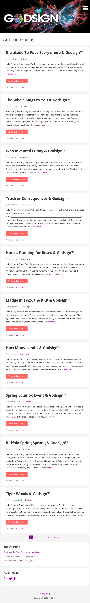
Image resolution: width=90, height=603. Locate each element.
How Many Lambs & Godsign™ (33, 347)
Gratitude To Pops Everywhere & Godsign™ (44, 52)
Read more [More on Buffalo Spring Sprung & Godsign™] (46, 467)
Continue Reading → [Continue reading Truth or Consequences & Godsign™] (17, 233)
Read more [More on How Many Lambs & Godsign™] (68, 369)
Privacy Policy (45, 593)
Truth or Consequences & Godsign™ (38, 198)
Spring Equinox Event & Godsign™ (36, 395)
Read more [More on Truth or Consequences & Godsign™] (36, 226)
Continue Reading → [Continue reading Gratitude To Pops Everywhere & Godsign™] (17, 81)
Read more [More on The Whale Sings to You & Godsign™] (46, 125)
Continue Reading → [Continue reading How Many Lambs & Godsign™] (17, 376)
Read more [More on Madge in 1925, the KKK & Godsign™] (50, 321)
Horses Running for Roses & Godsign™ (40, 252)
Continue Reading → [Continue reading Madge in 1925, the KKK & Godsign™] (17, 328)
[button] (86, 5)
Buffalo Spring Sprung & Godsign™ (37, 442)
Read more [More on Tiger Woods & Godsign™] (77, 515)
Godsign (26, 59)
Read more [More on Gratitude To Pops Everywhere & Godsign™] (12, 74)
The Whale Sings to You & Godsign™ (38, 99)
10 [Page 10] (48, 537)
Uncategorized (18, 87)
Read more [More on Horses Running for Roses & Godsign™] (58, 274)
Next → (56, 537)
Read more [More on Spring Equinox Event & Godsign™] (50, 417)
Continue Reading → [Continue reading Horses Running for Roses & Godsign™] (17, 281)
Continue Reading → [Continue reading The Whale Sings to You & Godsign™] (17, 132)
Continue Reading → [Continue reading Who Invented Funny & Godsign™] (17, 179)
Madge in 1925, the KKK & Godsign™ (38, 300)
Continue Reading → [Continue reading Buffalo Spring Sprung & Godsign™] (17, 474)
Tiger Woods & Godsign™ (28, 493)
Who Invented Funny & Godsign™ (36, 150)
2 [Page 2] (36, 537)
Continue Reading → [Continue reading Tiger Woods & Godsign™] (17, 522)
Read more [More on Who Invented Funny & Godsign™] (42, 172)
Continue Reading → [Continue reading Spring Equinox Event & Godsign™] (17, 423)
